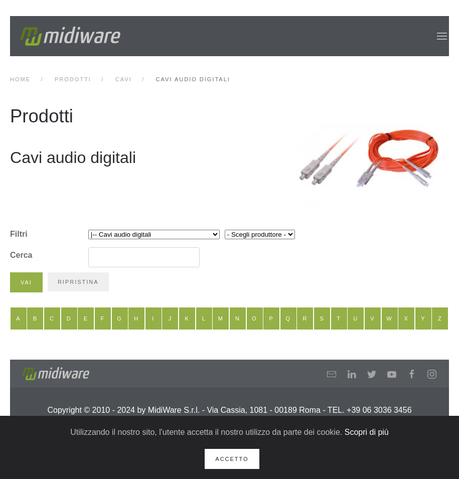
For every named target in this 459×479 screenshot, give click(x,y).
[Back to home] (70, 36)
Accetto (231, 459)
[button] (442, 36)
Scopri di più (367, 432)
